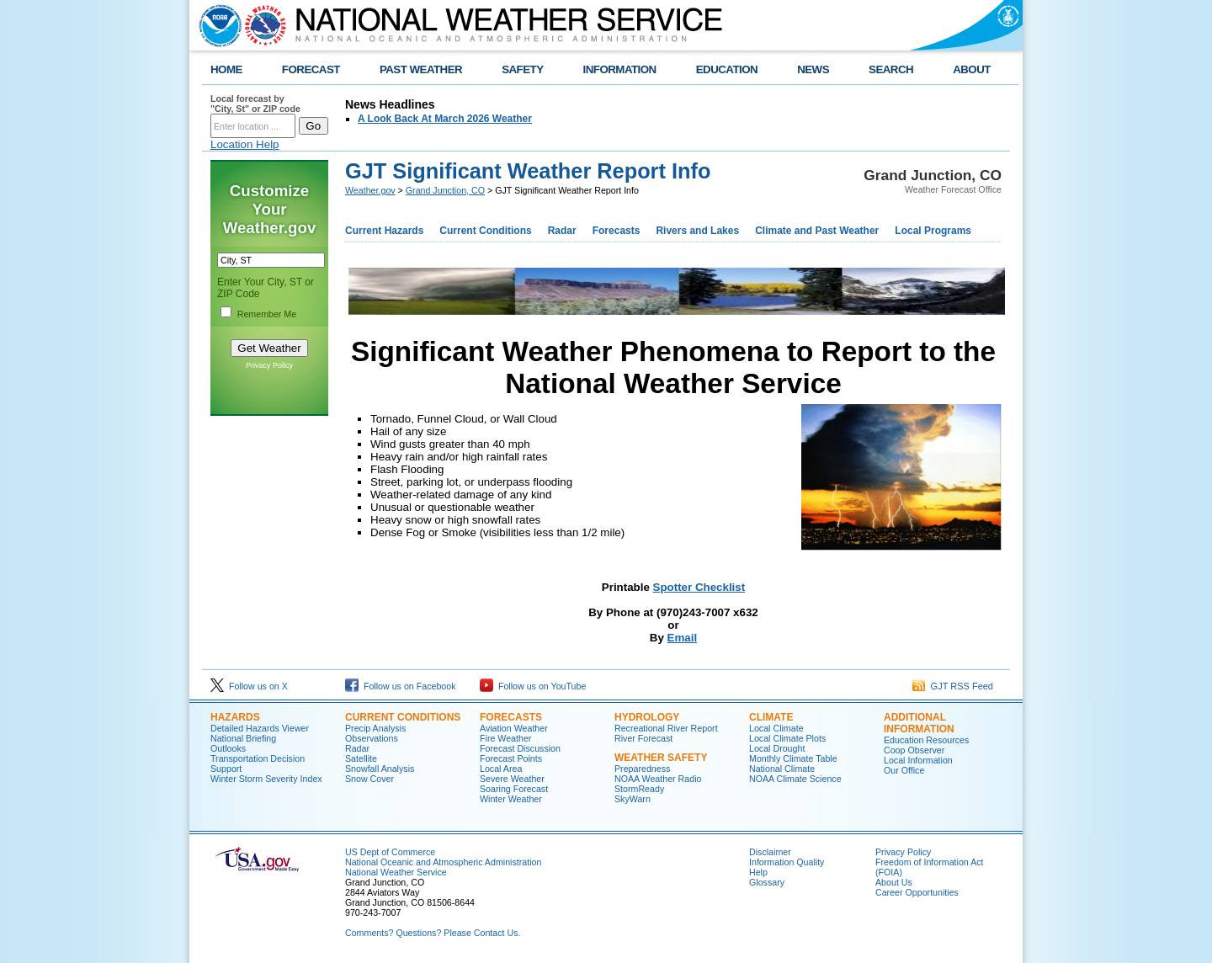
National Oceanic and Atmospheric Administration (443, 862)
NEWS (813, 69)
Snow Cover (369, 779)
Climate (771, 717)
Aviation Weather (514, 728)
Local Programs (933, 231)
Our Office (904, 770)
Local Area (501, 768)
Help (758, 872)
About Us (893, 882)
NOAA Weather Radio (657, 779)
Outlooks (228, 748)
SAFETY (522, 69)
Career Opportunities (917, 892)
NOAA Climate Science (795, 779)
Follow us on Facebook (400, 686)
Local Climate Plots (787, 738)
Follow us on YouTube (533, 686)
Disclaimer (770, 852)
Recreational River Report (666, 728)
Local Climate (776, 728)
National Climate (782, 768)
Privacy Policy (269, 365)
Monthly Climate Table (793, 758)
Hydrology (646, 717)
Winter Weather (511, 799)
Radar (562, 231)
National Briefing (243, 738)
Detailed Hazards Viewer (259, 728)
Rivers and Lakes (697, 231)
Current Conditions (485, 231)
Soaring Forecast (514, 789)
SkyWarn (632, 799)
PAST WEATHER (421, 69)
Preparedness (642, 768)
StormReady (639, 789)
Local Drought (777, 748)
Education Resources (926, 740)
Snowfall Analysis (379, 768)
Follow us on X (249, 686)
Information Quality (786, 862)
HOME (226, 69)
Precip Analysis (375, 728)
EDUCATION (727, 69)
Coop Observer (914, 750)
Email (682, 637)
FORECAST (311, 69)
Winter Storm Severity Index (266, 779)
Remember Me (266, 314)
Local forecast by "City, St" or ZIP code (255, 103)
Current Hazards (384, 231)
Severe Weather (512, 779)
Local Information (918, 760)
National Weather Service (396, 872)
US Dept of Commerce (390, 852)
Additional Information (919, 723)
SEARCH (891, 69)
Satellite (361, 758)
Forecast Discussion (520, 748)
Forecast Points (511, 758)
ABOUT (972, 69)
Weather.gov (370, 190)
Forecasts (617, 231)
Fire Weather (505, 738)
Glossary (766, 882)
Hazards (235, 717)
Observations (371, 738)
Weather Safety (660, 757)
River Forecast (643, 738)
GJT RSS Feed (953, 686)
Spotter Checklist (699, 587)
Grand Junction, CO (445, 190)
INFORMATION (619, 69)
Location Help (244, 144)
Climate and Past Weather (817, 231)
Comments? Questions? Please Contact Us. (432, 933)
